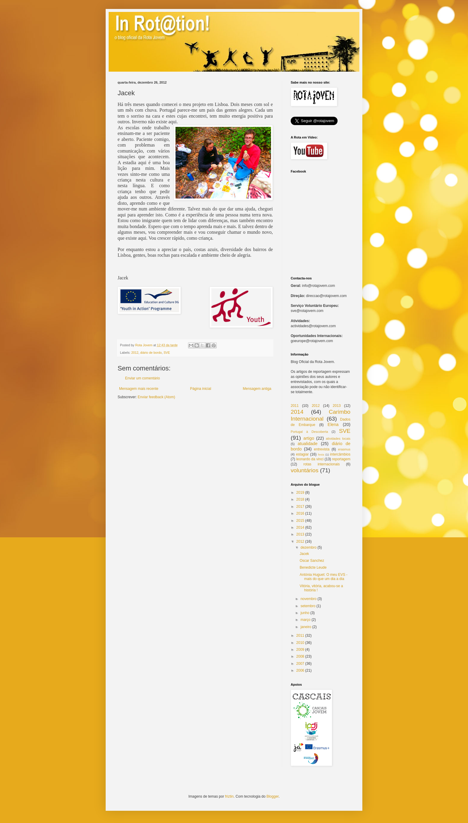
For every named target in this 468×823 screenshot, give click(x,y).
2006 (300, 670)
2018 (300, 499)
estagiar (302, 454)
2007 (300, 664)
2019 (300, 492)
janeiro (306, 627)
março (305, 620)
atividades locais (338, 438)
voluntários (304, 470)
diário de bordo (151, 352)
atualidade (307, 443)
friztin (229, 796)
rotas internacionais (321, 464)
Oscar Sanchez (312, 561)
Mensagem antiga (257, 389)
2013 (337, 406)
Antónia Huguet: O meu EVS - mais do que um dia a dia (323, 577)
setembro (308, 606)
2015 (300, 521)
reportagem (341, 459)
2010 (300, 643)
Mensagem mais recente (138, 389)
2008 (300, 656)
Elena (333, 424)
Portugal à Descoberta (309, 431)
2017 (300, 506)
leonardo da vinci (309, 459)
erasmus (344, 449)
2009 (300, 649)
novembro (308, 599)
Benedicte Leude (313, 567)
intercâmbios (340, 454)
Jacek (304, 554)
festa (321, 454)
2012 (134, 352)
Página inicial (200, 389)
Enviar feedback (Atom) (156, 397)
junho (305, 613)
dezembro (308, 547)
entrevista (322, 449)
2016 (300, 513)
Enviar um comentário (142, 378)
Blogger (273, 796)
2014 (297, 412)
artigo (308, 438)
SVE (167, 352)
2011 (295, 406)
